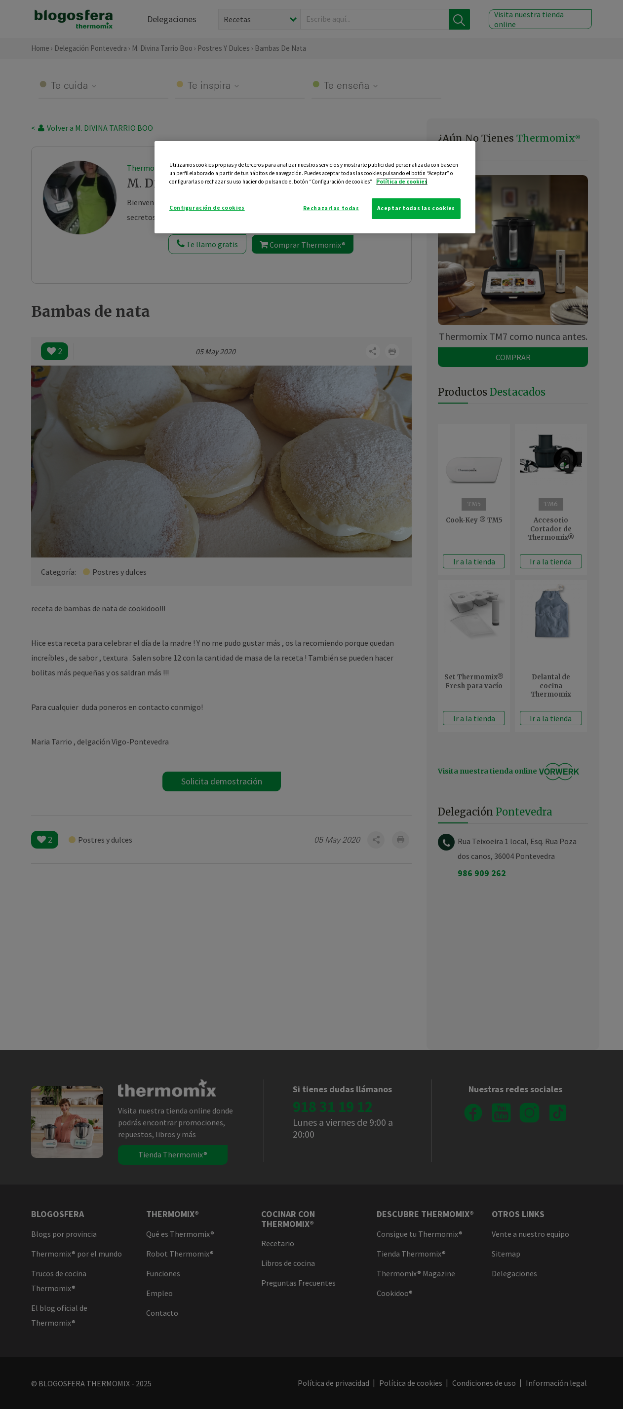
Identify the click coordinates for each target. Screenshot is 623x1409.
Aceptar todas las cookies (416, 208)
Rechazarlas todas (331, 208)
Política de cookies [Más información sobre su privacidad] (402, 181)
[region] (315, 187)
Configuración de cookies (207, 207)
